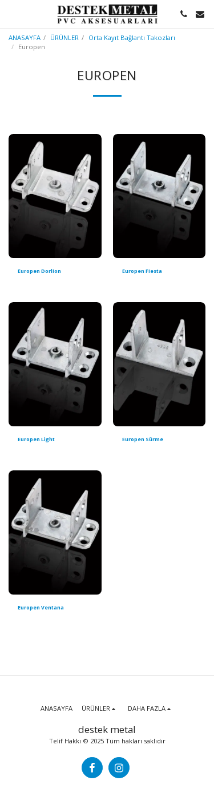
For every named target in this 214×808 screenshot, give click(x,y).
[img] (55, 196)
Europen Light (36, 439)
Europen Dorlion (39, 271)
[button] (12, 13)
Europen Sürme (142, 439)
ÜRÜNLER (64, 37)
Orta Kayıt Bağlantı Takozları (131, 37)
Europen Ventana (41, 607)
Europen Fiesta (142, 271)
